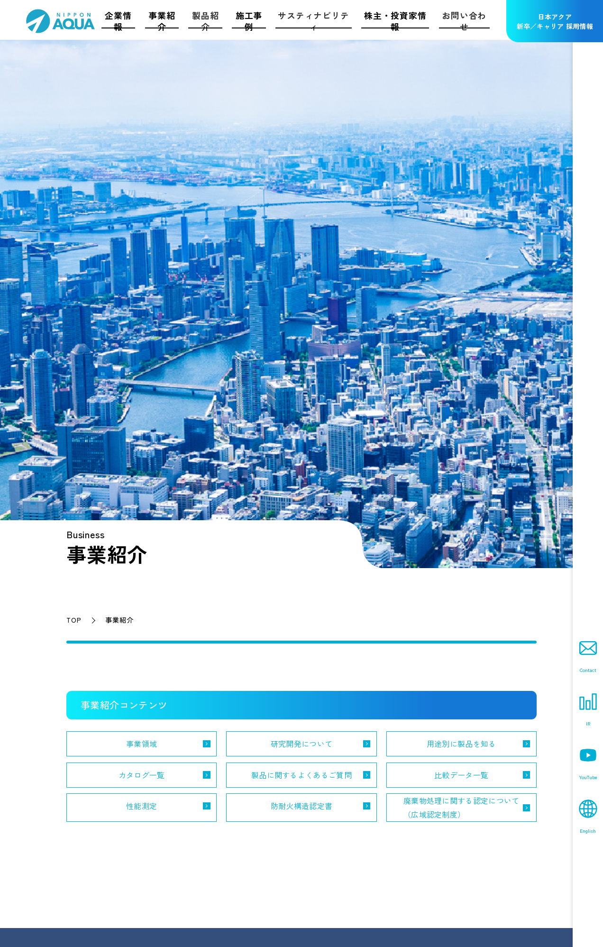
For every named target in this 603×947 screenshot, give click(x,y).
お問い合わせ (464, 20)
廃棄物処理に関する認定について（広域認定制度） (461, 807)
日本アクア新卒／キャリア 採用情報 (555, 21)
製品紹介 (205, 20)
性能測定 (141, 805)
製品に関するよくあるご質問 (301, 775)
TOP (73, 620)
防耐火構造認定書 (302, 805)
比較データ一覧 (461, 775)
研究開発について (302, 743)
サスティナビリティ (313, 20)
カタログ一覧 (142, 775)
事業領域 (141, 743)
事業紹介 (119, 620)
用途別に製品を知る (461, 743)
